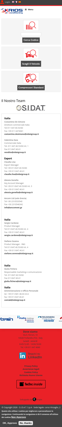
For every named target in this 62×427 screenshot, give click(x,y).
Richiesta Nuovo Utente (31, 375)
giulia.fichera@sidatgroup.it (17, 281)
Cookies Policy (31, 372)
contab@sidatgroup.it (14, 300)
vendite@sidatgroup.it (15, 152)
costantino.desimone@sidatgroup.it (21, 134)
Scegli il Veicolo (31, 63)
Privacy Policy (31, 366)
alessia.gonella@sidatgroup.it (18, 192)
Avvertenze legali (31, 369)
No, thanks (26, 424)
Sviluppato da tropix (31, 399)
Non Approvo (18, 418)
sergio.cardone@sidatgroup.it (18, 235)
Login (7, 2)
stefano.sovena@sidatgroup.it (18, 253)
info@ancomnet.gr (13, 207)
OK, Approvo (10, 424)
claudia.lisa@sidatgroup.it (16, 174)
